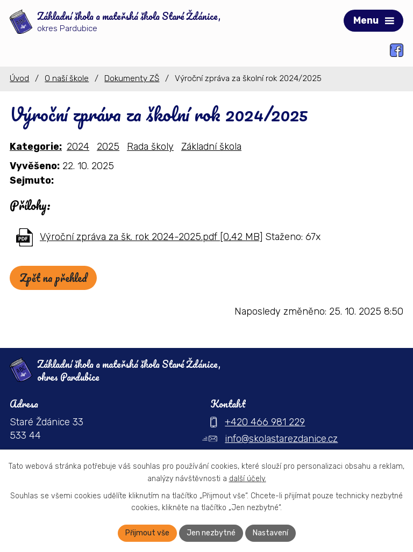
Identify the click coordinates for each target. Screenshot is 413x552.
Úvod (19, 78)
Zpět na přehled (53, 278)
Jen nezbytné (211, 533)
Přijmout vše (147, 533)
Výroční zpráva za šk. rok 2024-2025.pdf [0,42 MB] (151, 237)
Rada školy (150, 146)
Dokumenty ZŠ (131, 78)
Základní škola (211, 146)
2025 (108, 146)
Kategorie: (36, 146)
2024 (78, 146)
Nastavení (270, 533)
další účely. (247, 478)
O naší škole (67, 78)
